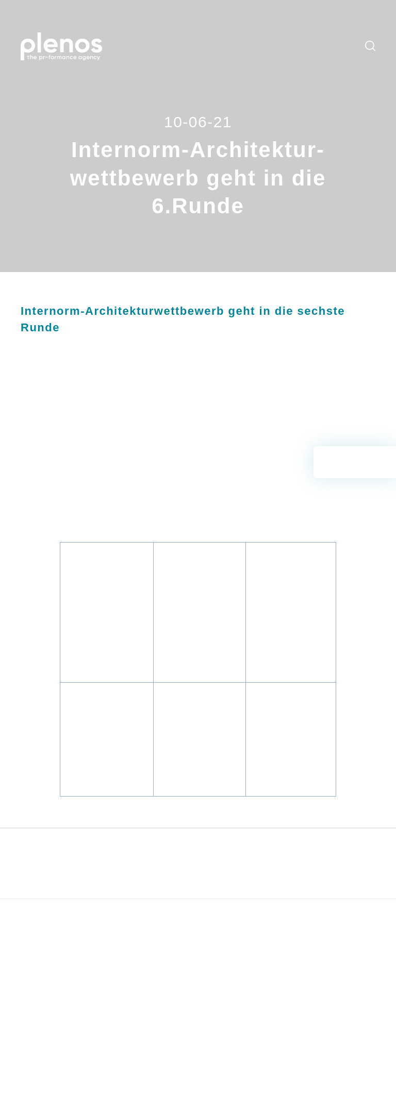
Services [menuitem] (176, 33)
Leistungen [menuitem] (139, 33)
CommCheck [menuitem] (264, 934)
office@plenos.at (61, 1043)
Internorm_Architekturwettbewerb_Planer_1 (289, 688)
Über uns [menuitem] (136, 59)
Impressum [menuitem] (330, 949)
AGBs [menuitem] (321, 934)
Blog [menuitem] (243, 33)
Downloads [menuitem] (312, 33)
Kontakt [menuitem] (167, 59)
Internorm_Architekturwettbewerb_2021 (121, 440)
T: (24, 1031)
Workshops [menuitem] (213, 33)
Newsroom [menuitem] (273, 33)
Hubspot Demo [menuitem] (267, 949)
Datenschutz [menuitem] (332, 964)
